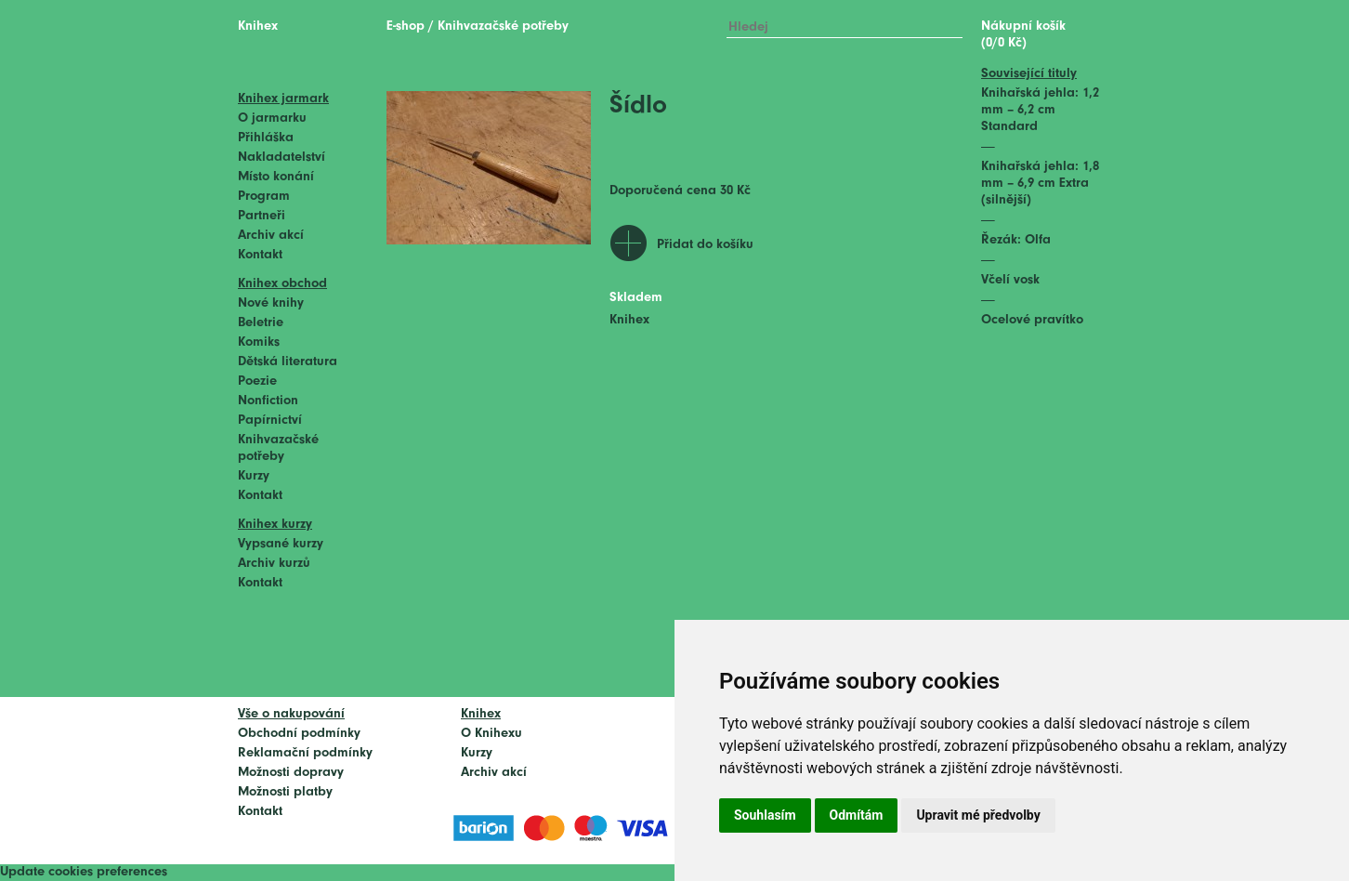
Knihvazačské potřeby (503, 26)
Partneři (261, 216)
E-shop (405, 26)
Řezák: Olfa (1016, 240)
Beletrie (260, 323)
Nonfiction (268, 401)
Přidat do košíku (705, 245)
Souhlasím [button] (765, 815)
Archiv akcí (271, 236)
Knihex (258, 26)
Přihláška (266, 138)
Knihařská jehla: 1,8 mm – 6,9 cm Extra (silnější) (1040, 183)
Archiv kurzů (274, 564)
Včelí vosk (1010, 280)
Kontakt (260, 255)
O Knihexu (491, 734)
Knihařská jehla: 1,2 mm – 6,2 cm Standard (1040, 110)
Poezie (257, 381)
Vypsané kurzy (280, 544)
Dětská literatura (287, 362)
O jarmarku (272, 118)
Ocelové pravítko (1032, 320)
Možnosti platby (285, 792)
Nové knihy (271, 303)
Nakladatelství (281, 157)
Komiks (259, 342)
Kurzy (253, 476)
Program (264, 197)
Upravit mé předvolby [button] (978, 815)
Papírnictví (270, 420)
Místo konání (276, 177)
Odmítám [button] (857, 815)
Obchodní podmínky (299, 734)
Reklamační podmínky (305, 753)
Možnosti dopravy (291, 773)
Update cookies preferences (83, 872)
